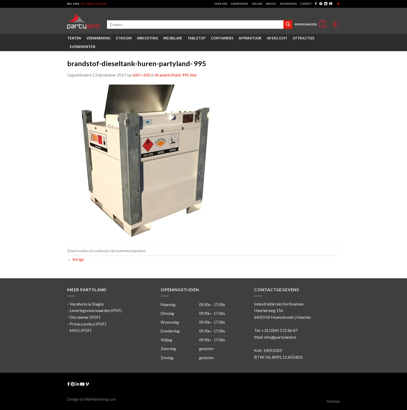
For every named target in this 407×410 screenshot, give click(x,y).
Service (271, 3)
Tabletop (196, 38)
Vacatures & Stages (87, 303)
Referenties (288, 3)
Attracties (304, 38)
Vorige (75, 259)
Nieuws (257, 3)
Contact (305, 3)
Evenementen (82, 47)
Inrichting (147, 38)
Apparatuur (250, 38)
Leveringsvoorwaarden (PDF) (96, 310)
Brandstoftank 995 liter (176, 74)
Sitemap (333, 401)
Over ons (220, 3)
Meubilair (172, 38)
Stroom (124, 38)
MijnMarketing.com (100, 399)
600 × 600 (141, 74)
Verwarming (98, 38)
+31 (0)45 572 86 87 (94, 3)
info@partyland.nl (280, 337)
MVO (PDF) (80, 330)
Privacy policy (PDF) (88, 323)
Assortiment (239, 3)
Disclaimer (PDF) (85, 317)
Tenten (74, 38)
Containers (222, 38)
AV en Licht (277, 38)
